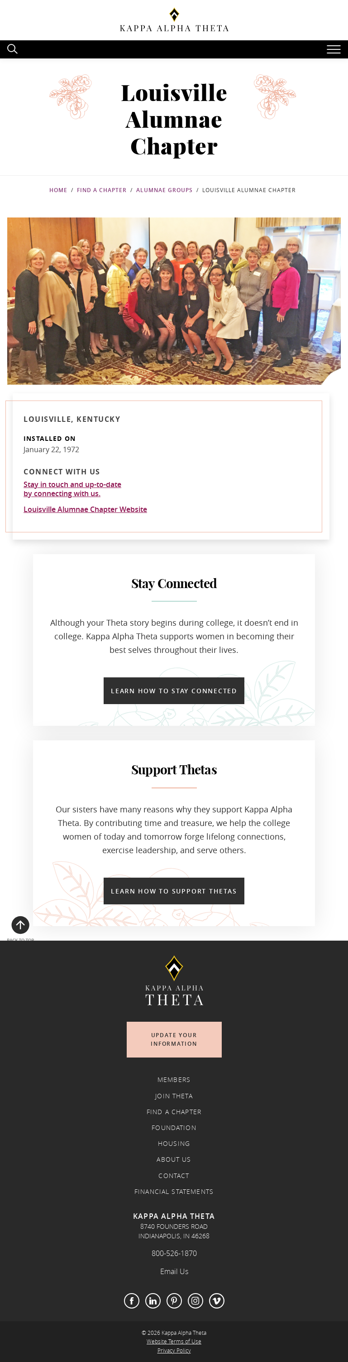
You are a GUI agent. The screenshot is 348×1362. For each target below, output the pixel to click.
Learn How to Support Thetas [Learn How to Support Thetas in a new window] (174, 891)
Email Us (174, 1271)
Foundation (174, 1128)
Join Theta (174, 1096)
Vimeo (216, 1301)
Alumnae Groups (164, 190)
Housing (174, 1144)
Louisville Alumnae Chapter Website (85, 509)
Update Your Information (174, 1039)
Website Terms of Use (174, 1341)
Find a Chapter (102, 190)
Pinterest (174, 1301)
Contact (173, 1176)
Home (58, 190)
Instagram (195, 1301)
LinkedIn (153, 1301)
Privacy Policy (174, 1350)
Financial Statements (174, 1192)
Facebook (131, 1301)
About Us (174, 1159)
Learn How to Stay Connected (174, 690)
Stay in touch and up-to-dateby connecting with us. (72, 488)
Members (174, 1080)
